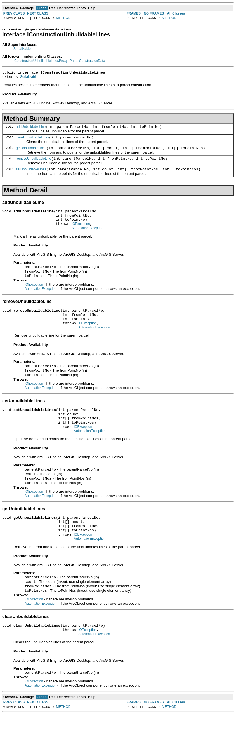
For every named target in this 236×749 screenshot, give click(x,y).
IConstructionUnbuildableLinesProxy (40, 61)
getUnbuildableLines (31, 152)
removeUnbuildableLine (33, 164)
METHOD (63, 18)
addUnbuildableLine (31, 129)
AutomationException (87, 238)
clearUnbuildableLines (32, 141)
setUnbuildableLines (31, 175)
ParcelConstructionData (87, 61)
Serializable (22, 49)
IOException (81, 233)
